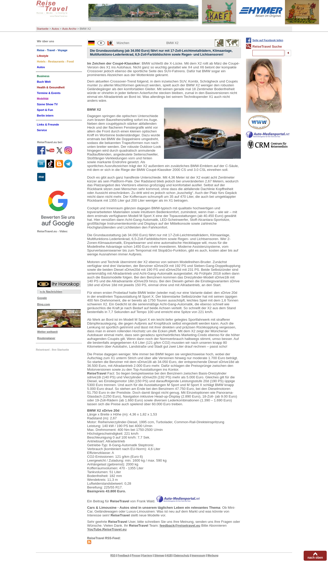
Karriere (147, 555)
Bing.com (43, 304)
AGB (169, 555)
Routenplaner (46, 338)
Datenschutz (181, 555)
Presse (136, 555)
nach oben (315, 557)
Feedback (124, 555)
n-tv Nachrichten (51, 291)
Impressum (198, 555)
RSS (113, 555)
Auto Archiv (69, 28)
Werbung (212, 555)
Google (42, 297)
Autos (55, 28)
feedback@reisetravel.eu (180, 525)
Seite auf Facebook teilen (267, 40)
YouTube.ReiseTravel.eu (107, 529)
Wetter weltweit (47, 331)
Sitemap (159, 555)
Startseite (42, 28)
